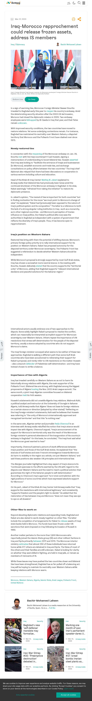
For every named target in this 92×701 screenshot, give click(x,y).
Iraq (12, 44)
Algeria (37, 580)
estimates (23, 544)
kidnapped (31, 120)
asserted (74, 160)
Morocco (14, 580)
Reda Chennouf (62, 424)
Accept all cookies (68, 695)
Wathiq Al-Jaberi (49, 180)
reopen (50, 111)
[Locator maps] (46, 300)
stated (39, 266)
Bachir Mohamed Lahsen (71, 44)
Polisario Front (69, 580)
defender (30, 364)
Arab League (57, 580)
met (20, 157)
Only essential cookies (25, 695)
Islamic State (45, 580)
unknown (22, 123)
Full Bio (52, 608)
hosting (35, 389)
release (64, 521)
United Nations (17, 583)
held (25, 395)
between (37, 541)
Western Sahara (26, 580)
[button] (68, 3)
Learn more (69, 689)
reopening (37, 154)
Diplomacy (20, 44)
